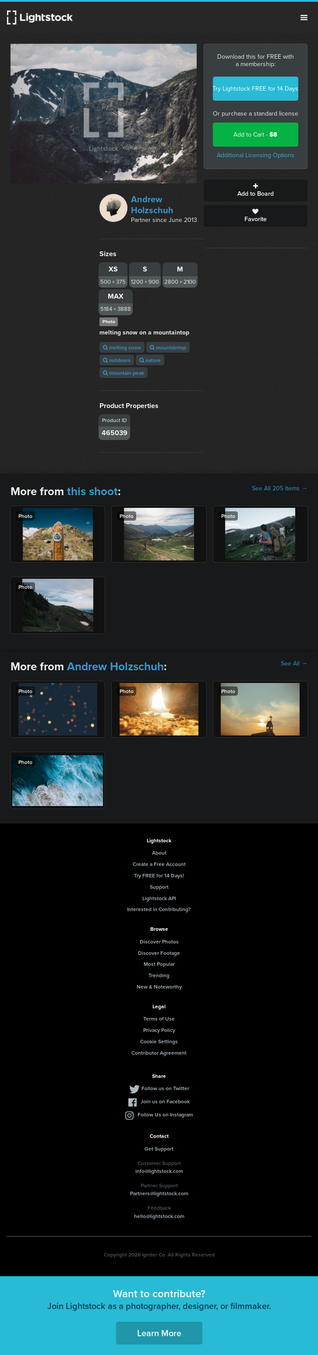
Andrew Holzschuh (152, 205)
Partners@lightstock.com (159, 1193)
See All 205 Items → (279, 488)
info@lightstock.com (159, 1171)
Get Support (159, 1148)
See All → (294, 663)
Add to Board (255, 190)
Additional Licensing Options (255, 155)
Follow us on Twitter (165, 1088)
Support (159, 886)
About (159, 852)
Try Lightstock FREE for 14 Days (255, 88)
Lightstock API (159, 898)
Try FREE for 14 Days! (159, 875)
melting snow (122, 347)
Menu (304, 18)
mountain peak (123, 373)
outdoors (117, 360)
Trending (159, 975)
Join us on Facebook (165, 1101)
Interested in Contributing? (159, 909)
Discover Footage (159, 953)
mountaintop (168, 347)
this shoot (92, 491)
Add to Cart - (255, 134)
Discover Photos (159, 941)
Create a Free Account (159, 864)
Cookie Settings (159, 1041)
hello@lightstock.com (159, 1216)
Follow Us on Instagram (165, 1114)
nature (150, 360)
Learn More (159, 1333)
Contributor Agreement (159, 1052)
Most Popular (159, 964)
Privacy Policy (159, 1030)
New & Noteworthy (159, 986)
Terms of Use (159, 1018)
